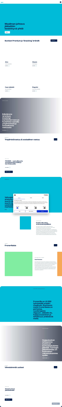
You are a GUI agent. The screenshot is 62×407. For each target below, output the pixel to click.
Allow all (42, 211)
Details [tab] (31, 197)
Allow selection (31, 211)
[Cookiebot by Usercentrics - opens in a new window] (44, 195)
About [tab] (43, 197)
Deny (19, 211)
